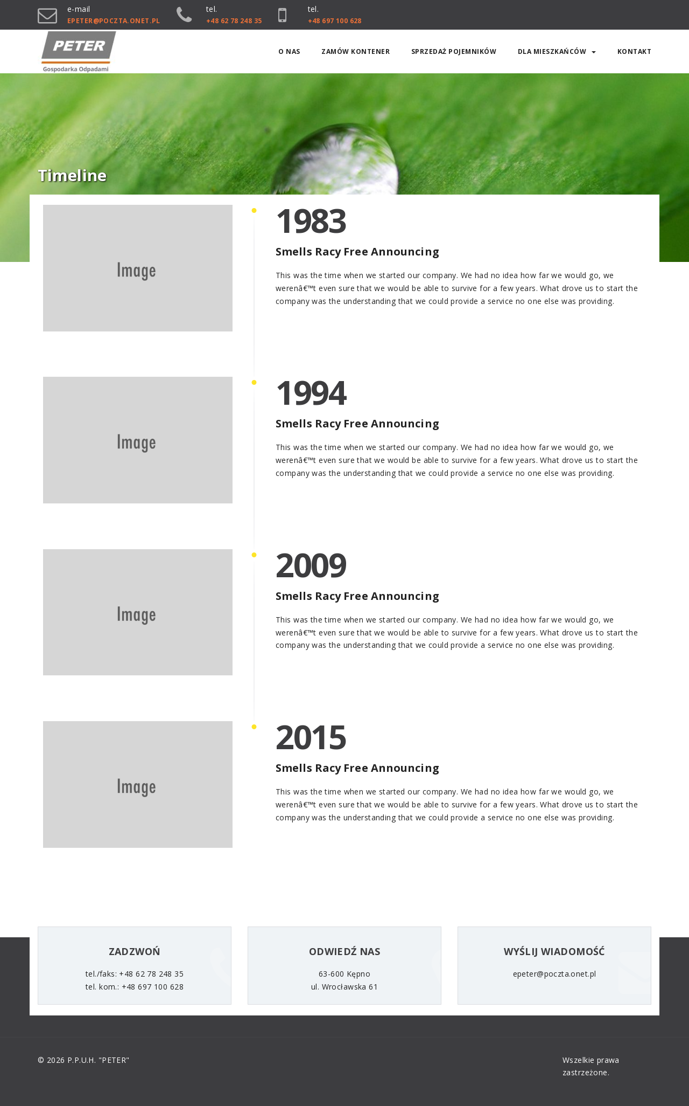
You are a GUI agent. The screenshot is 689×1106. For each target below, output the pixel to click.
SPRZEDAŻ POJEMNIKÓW (454, 51)
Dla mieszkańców (557, 51)
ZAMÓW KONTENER (355, 51)
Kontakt (634, 51)
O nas (289, 51)
